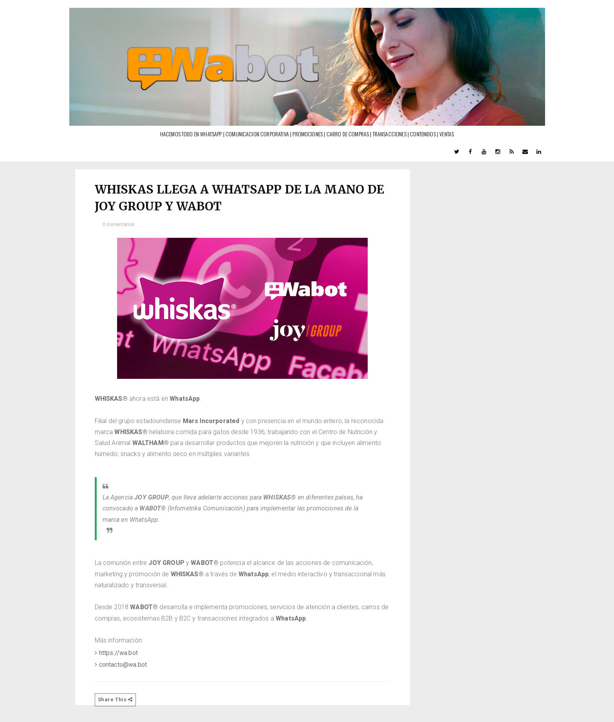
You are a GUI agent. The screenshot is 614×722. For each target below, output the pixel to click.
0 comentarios (119, 224)
